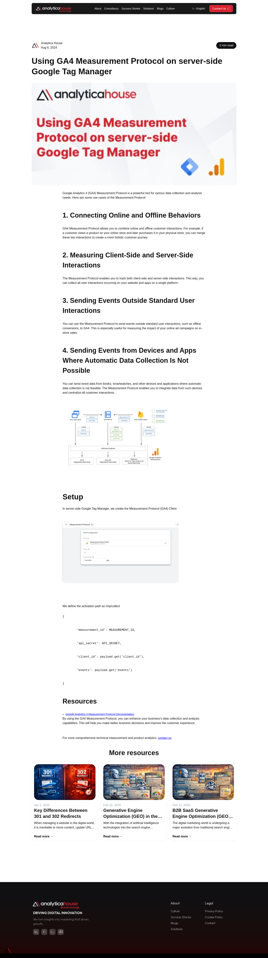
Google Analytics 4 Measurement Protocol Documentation (100, 714)
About (98, 8)
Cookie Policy (214, 917)
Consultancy (111, 8)
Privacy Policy (214, 911)
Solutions (148, 8)
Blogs (160, 8)
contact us (164, 737)
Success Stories (131, 8)
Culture (170, 8)
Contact (210, 923)
